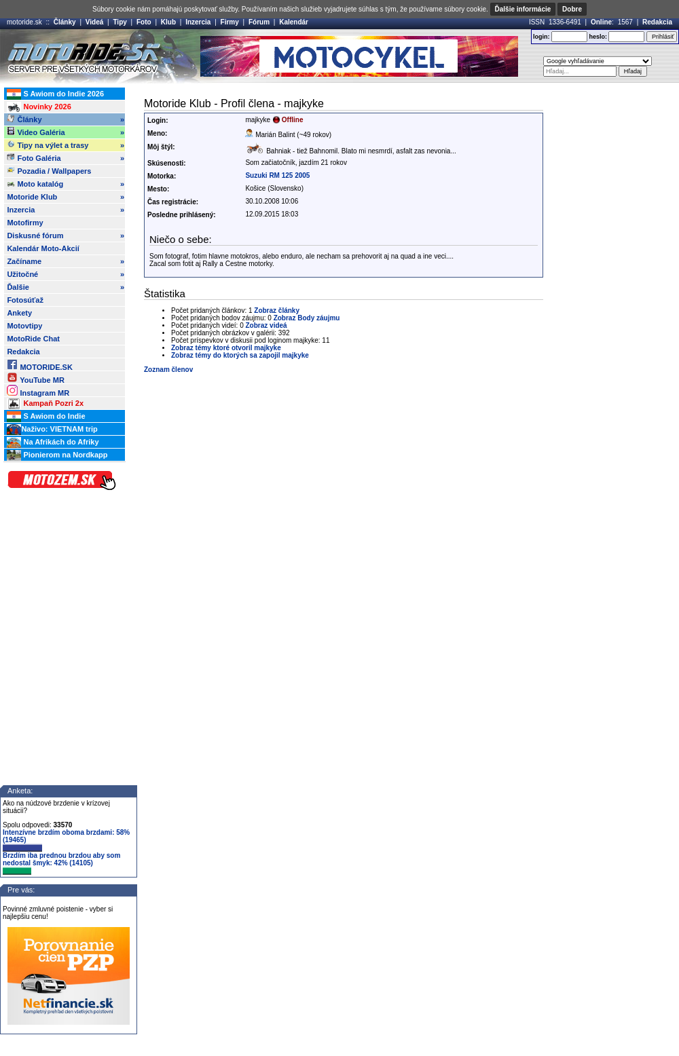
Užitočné (65, 274)
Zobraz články (276, 310)
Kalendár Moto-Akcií (43, 248)
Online (601, 22)
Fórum (259, 22)
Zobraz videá (266, 325)
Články (65, 22)
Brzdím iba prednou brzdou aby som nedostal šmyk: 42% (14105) (61, 863)
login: (541, 36)
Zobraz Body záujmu (307, 318)
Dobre (572, 9)
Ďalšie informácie (523, 9)
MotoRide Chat (33, 339)
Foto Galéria (65, 158)
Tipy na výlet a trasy (65, 145)
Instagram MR (38, 390)
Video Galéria (65, 132)
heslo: (598, 36)
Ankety (19, 313)
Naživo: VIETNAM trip (52, 429)
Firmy (230, 22)
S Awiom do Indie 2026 (55, 94)
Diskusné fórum (65, 235)
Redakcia (657, 22)
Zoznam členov (168, 369)
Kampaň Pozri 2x (45, 403)
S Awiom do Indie (46, 416)
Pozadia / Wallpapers (49, 170)
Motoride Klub (65, 196)
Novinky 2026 (39, 107)
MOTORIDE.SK (39, 365)
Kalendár (293, 22)
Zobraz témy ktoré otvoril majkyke (226, 348)
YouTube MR (35, 377)
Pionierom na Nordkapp (57, 455)
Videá (95, 22)
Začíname (65, 261)
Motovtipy (24, 326)
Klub (168, 22)
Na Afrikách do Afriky (52, 442)
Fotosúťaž (25, 300)
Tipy (119, 22)
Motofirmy (25, 223)
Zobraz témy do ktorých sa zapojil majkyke (240, 355)
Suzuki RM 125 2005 (277, 175)
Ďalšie (65, 287)
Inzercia (197, 22)
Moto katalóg (65, 183)
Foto (143, 22)
